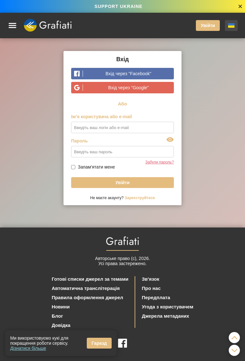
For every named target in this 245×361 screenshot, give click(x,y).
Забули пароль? (159, 162)
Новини (61, 306)
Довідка (61, 325)
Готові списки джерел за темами (90, 279)
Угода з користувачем (167, 306)
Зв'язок (150, 279)
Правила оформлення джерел (87, 297)
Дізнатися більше (28, 348)
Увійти (208, 25)
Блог (57, 316)
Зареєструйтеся (140, 198)
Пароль (79, 140)
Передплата (156, 297)
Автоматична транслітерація (86, 288)
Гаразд (99, 343)
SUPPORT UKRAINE (118, 6)
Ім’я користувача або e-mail (101, 116)
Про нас (151, 288)
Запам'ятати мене (96, 167)
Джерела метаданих (165, 316)
